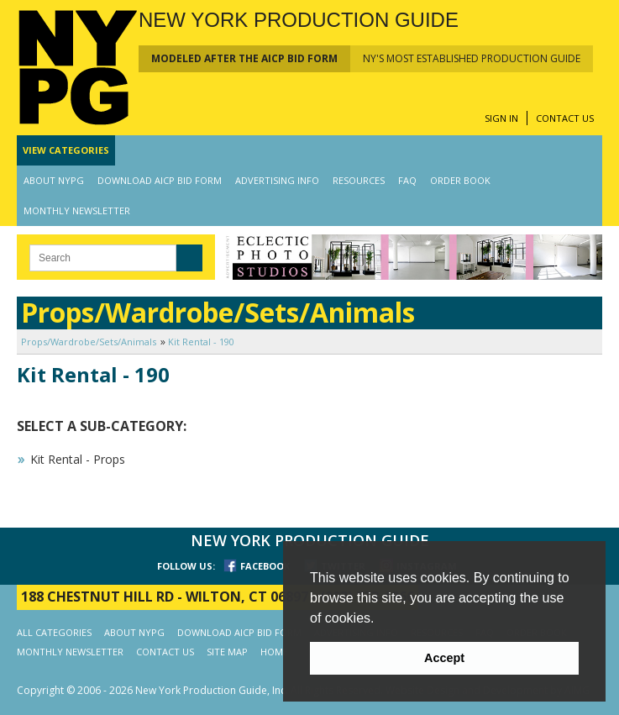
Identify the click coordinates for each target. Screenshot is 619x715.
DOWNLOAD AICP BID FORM (159, 180)
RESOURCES (359, 180)
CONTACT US (565, 118)
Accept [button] (444, 658)
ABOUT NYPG (54, 180)
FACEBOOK (265, 566)
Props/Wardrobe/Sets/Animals (88, 341)
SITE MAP (227, 651)
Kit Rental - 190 (201, 341)
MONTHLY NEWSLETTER (77, 210)
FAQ (407, 180)
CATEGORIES (66, 150)
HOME (274, 651)
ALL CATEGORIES (54, 632)
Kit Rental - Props (77, 459)
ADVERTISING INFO (277, 180)
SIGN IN (501, 118)
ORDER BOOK (460, 180)
